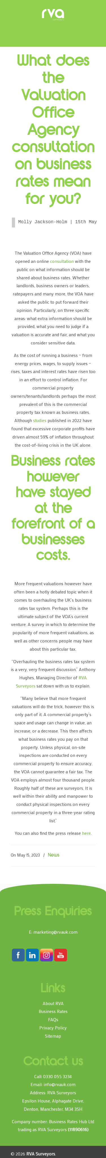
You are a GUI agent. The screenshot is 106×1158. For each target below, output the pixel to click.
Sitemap (53, 1036)
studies (39, 420)
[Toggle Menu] (18, 7)
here (86, 833)
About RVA (53, 1003)
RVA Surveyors (53, 15)
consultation (62, 261)
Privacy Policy (53, 1028)
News (53, 855)
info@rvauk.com (59, 1084)
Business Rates (53, 1011)
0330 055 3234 (57, 1076)
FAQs (53, 1019)
